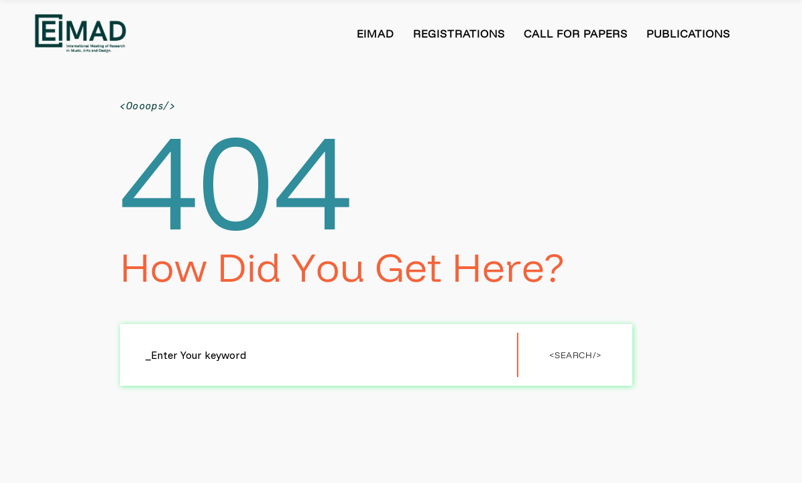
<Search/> (575, 355)
